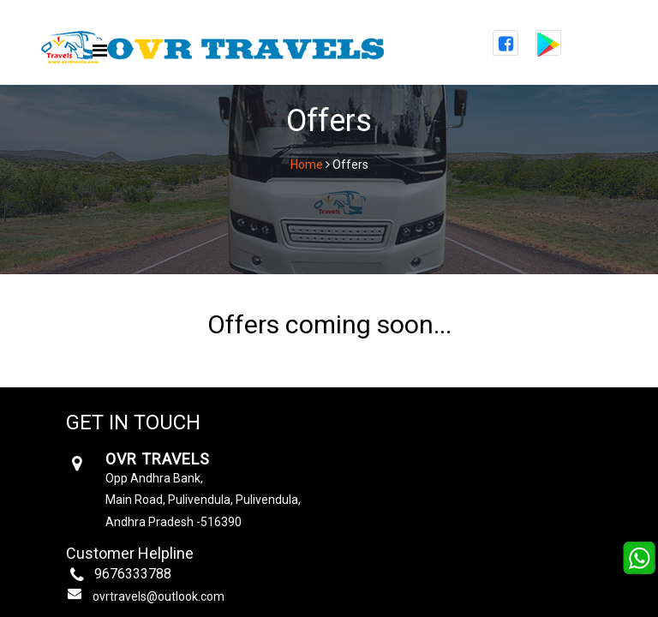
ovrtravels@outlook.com (158, 596)
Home (306, 164)
